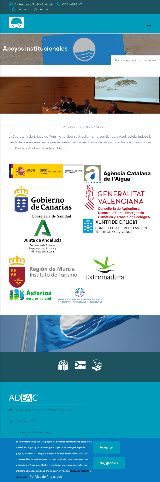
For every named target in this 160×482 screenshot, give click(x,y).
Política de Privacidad (46, 477)
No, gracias (109, 463)
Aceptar (106, 447)
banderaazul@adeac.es (29, 432)
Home (119, 60)
